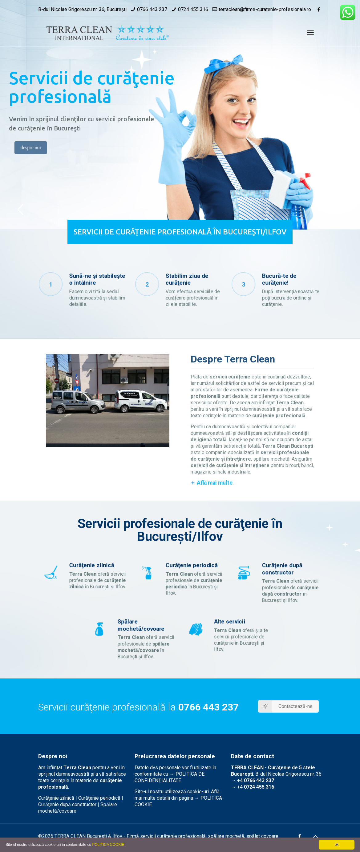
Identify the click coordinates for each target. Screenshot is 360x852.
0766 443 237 (152, 9)
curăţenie (167, 836)
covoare (269, 836)
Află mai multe (215, 483)
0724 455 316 (193, 9)
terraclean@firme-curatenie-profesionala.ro (265, 9)
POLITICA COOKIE (108, 844)
